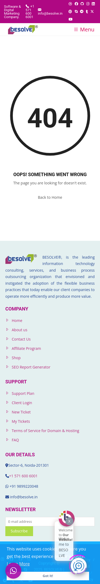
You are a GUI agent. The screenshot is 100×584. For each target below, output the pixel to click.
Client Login (22, 402)
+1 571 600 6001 (30, 11)
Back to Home (50, 197)
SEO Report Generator (31, 367)
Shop (16, 357)
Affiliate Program (26, 348)
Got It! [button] (48, 576)
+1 (11, 475)
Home (17, 320)
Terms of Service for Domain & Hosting (45, 430)
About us (19, 329)
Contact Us (21, 339)
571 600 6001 (26, 475)
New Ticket (21, 412)
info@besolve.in (50, 11)
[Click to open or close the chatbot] (79, 565)
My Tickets (21, 421)
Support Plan (23, 393)
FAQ (15, 439)
